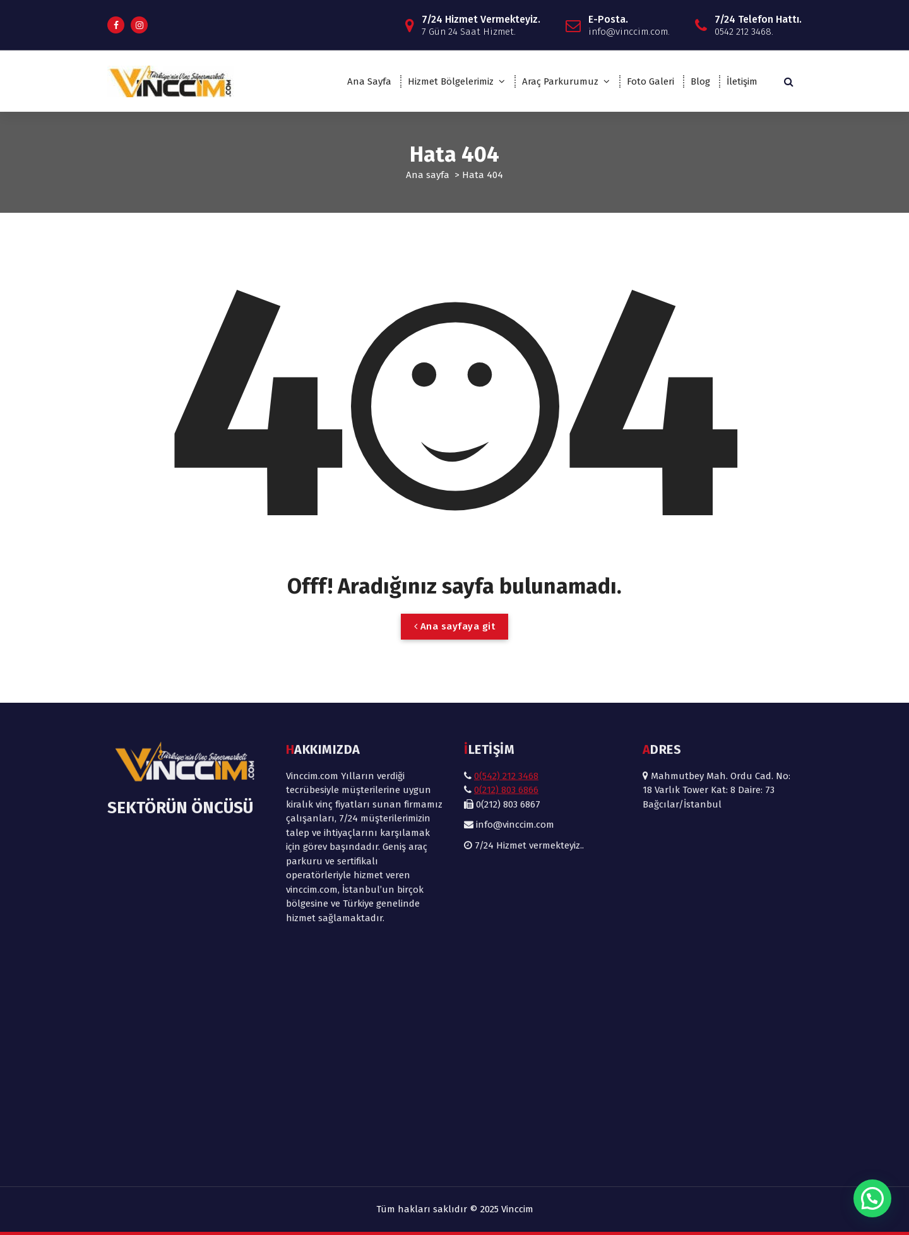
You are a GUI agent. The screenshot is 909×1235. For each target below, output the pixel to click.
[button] (872, 1198)
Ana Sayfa (369, 81)
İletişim (742, 81)
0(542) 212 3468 (506, 602)
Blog (700, 81)
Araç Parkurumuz (560, 81)
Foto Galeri (650, 81)
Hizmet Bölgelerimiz (451, 81)
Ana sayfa (427, 175)
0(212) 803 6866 (506, 617)
